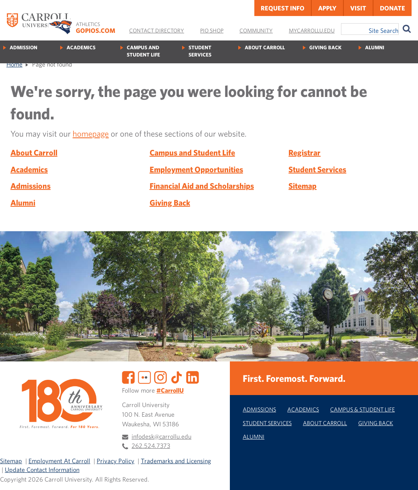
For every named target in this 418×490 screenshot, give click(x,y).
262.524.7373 (151, 445)
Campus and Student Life (143, 51)
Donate (392, 8)
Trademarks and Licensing (176, 460)
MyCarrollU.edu (312, 30)
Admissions (30, 185)
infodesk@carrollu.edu (161, 436)
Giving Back (325, 47)
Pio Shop (211, 30)
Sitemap (302, 185)
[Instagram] (160, 376)
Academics (81, 47)
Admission (23, 47)
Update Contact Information (42, 469)
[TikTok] (176, 376)
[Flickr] (144, 376)
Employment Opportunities (196, 169)
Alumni (374, 47)
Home (14, 64)
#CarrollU (170, 390)
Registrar (304, 152)
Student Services (200, 51)
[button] (403, 475)
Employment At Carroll (59, 460)
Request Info (282, 8)
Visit (358, 8)
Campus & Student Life (362, 409)
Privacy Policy (115, 460)
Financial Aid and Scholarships (202, 185)
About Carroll (265, 47)
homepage (91, 133)
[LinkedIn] (192, 376)
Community (256, 30)
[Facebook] (128, 376)
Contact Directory (156, 30)
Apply (327, 8)
